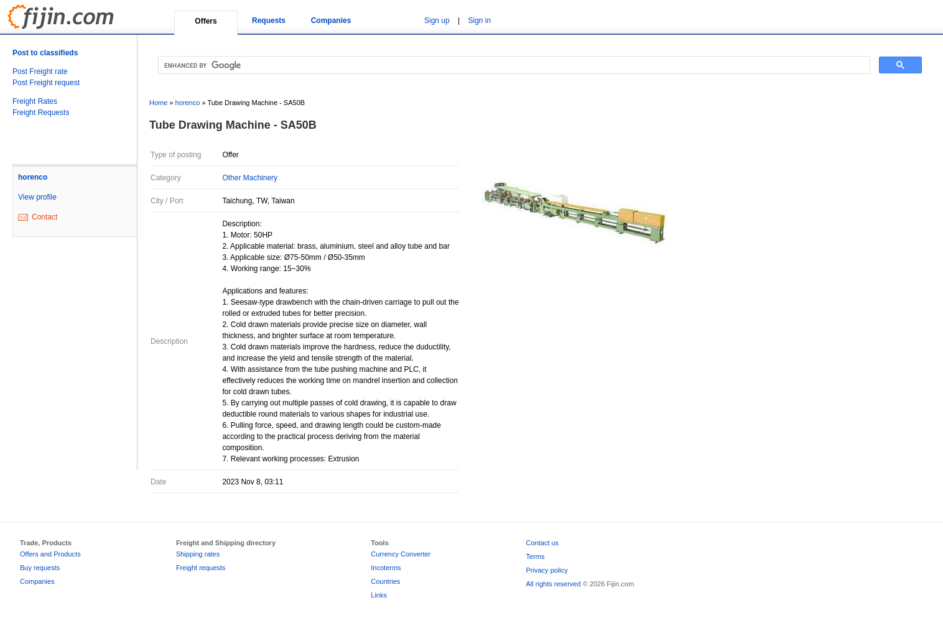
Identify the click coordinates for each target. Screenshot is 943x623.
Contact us (542, 543)
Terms (535, 556)
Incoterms (386, 567)
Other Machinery (249, 177)
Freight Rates (34, 101)
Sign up (437, 20)
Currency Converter (400, 554)
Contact (44, 217)
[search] (513, 65)
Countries (385, 581)
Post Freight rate (40, 71)
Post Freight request (46, 82)
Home (158, 102)
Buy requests (40, 567)
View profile (37, 197)
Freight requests (200, 567)
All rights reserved (553, 584)
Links (379, 595)
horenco (32, 177)
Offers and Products (50, 554)
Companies (331, 20)
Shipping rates (198, 554)
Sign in (479, 20)
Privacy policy (547, 570)
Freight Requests (40, 112)
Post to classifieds (45, 52)
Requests (269, 20)
